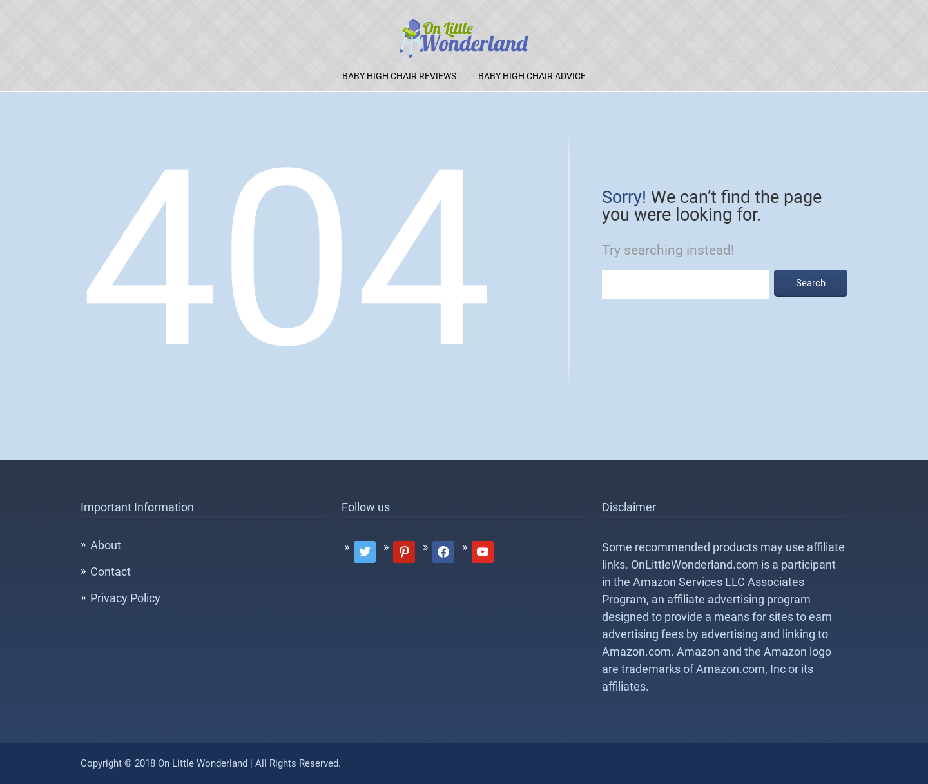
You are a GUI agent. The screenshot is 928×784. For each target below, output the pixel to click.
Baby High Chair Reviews (399, 76)
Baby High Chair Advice (532, 76)
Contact (110, 571)
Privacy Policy (125, 598)
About (105, 545)
